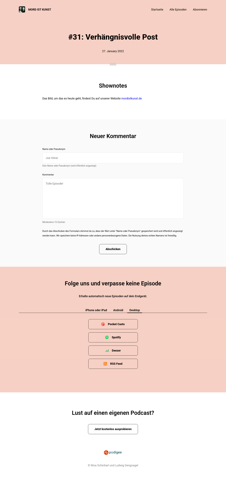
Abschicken (113, 249)
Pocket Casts (116, 324)
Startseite (157, 9)
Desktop (134, 310)
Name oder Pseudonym (53, 149)
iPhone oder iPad (96, 310)
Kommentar (48, 174)
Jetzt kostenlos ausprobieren (113, 429)
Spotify (116, 337)
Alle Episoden (178, 9)
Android (118, 310)
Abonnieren (200, 9)
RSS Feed (116, 363)
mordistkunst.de (131, 98)
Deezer (116, 350)
